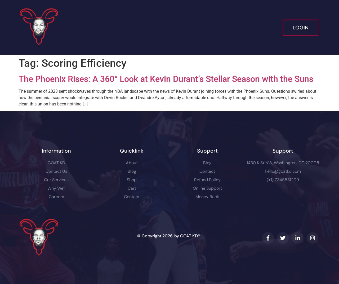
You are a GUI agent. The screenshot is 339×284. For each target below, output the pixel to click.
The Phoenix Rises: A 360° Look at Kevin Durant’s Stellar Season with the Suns (166, 79)
